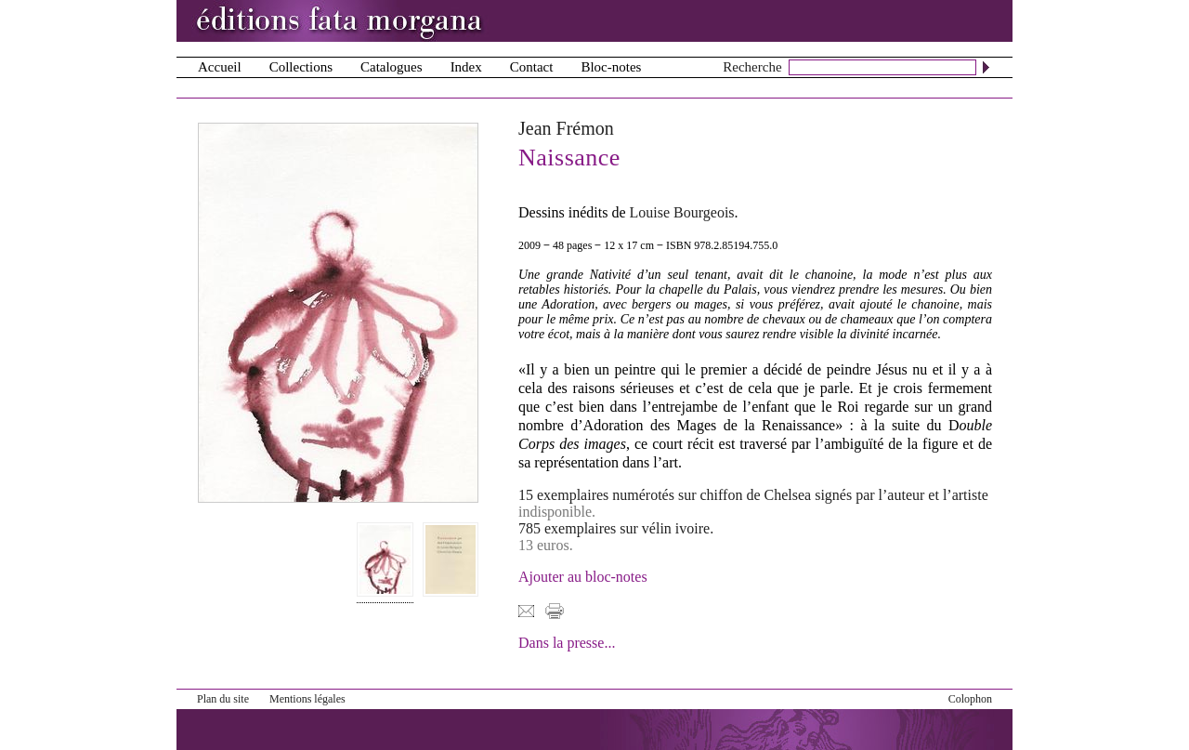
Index (466, 66)
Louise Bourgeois (682, 212)
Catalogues (391, 66)
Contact (532, 66)
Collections (301, 66)
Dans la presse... (566, 643)
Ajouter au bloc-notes (582, 577)
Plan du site (223, 698)
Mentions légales (307, 698)
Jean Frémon (566, 128)
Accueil (220, 66)
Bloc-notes (611, 66)
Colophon (970, 698)
